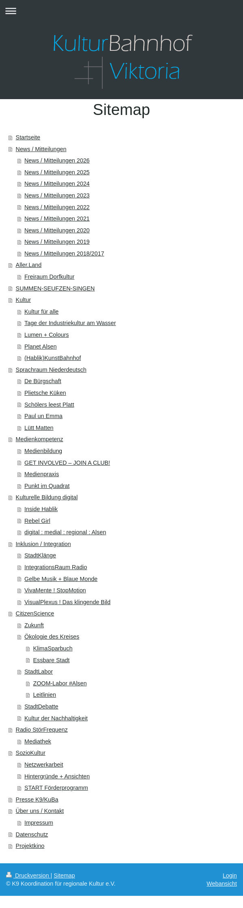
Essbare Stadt (51, 660)
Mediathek (37, 741)
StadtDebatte (41, 706)
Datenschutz (32, 834)
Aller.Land (29, 265)
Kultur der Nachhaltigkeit (56, 718)
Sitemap (64, 875)
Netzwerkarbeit (43, 764)
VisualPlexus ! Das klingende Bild (67, 602)
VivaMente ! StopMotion (55, 590)
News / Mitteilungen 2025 (57, 172)
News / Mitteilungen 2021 (57, 218)
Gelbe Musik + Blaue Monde (61, 579)
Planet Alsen (40, 346)
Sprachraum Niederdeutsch (51, 369)
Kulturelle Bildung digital (47, 497)
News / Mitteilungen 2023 (57, 195)
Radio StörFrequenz (42, 729)
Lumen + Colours (46, 335)
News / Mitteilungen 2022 (57, 207)
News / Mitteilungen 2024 (57, 183)
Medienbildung (43, 451)
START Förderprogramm (56, 787)
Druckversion (28, 875)
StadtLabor (38, 671)
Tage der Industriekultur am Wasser (70, 323)
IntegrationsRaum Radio (55, 567)
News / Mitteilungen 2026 (57, 160)
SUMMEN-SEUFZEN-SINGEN (55, 288)
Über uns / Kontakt (40, 811)
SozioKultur (31, 753)
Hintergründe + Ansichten (57, 776)
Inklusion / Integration (43, 544)
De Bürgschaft (42, 381)
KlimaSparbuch (52, 648)
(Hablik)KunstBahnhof (52, 358)
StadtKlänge (40, 555)
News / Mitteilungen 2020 (57, 230)
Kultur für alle (41, 311)
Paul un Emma (43, 416)
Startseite (28, 137)
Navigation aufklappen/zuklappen (121, 11)
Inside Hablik (41, 509)
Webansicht (222, 883)
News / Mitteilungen (41, 149)
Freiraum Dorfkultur (49, 276)
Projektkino (30, 846)
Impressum (38, 822)
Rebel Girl (37, 521)
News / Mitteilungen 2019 (57, 241)
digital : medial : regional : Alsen (65, 532)
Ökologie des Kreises (51, 636)
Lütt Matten (39, 428)
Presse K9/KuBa (37, 799)
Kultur (23, 300)
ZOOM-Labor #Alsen (60, 683)
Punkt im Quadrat (46, 486)
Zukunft (34, 625)
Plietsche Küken (45, 393)
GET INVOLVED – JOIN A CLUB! (67, 462)
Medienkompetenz (39, 439)
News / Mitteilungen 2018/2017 (64, 253)
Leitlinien (44, 694)
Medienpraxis (41, 474)
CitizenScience (35, 613)
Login (230, 875)
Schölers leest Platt (49, 404)
